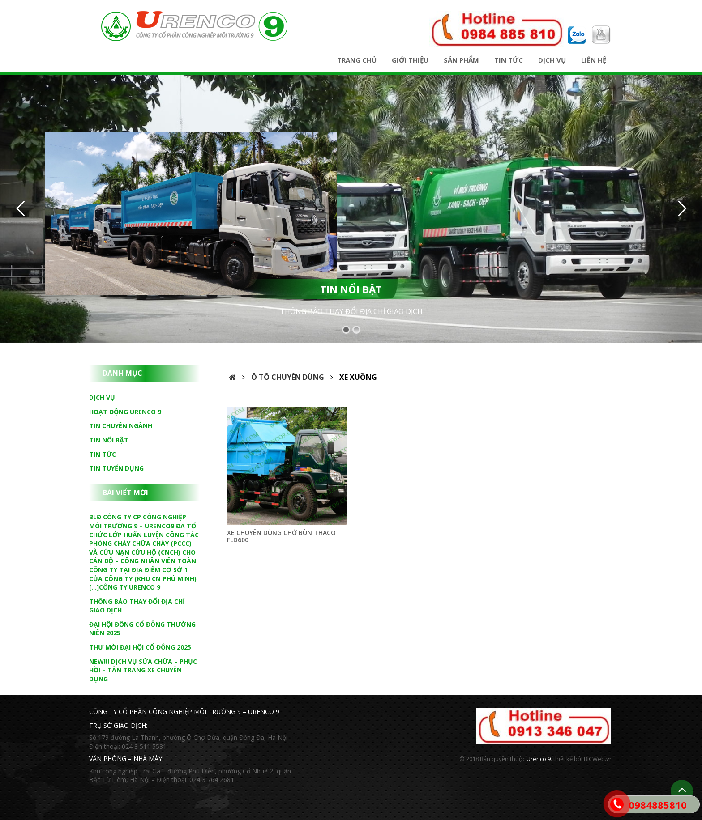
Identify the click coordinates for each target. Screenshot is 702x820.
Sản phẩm (461, 59)
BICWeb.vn (598, 759)
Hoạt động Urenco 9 (125, 412)
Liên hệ (593, 59)
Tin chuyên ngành (120, 425)
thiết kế (563, 759)
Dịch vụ (552, 59)
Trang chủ (357, 59)
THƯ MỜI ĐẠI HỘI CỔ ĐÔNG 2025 (140, 647)
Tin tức (508, 59)
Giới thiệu (410, 59)
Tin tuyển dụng (116, 468)
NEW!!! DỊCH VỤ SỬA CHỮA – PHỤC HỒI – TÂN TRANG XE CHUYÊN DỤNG (143, 670)
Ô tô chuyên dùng (287, 377)
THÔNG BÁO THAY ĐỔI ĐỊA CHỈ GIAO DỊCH (351, 311)
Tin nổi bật (108, 440)
